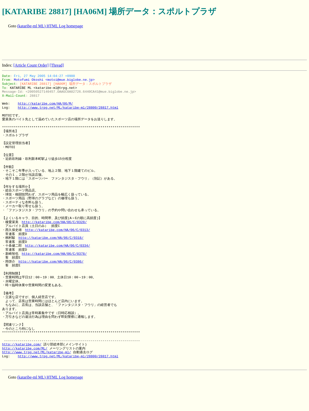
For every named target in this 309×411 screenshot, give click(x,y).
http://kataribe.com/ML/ (24, 348)
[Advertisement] (94, 44)
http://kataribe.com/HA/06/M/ (45, 103)
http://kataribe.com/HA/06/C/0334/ (57, 245)
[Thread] (57, 65)
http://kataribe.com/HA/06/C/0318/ (50, 238)
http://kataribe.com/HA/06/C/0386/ (50, 261)
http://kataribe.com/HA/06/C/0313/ (57, 230)
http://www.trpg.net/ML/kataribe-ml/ (36, 352)
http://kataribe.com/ (21, 344)
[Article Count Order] (31, 65)
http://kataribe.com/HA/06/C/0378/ (54, 253)
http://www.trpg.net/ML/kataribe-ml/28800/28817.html (68, 107)
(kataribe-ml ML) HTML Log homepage (50, 26)
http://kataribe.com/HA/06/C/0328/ (54, 222)
